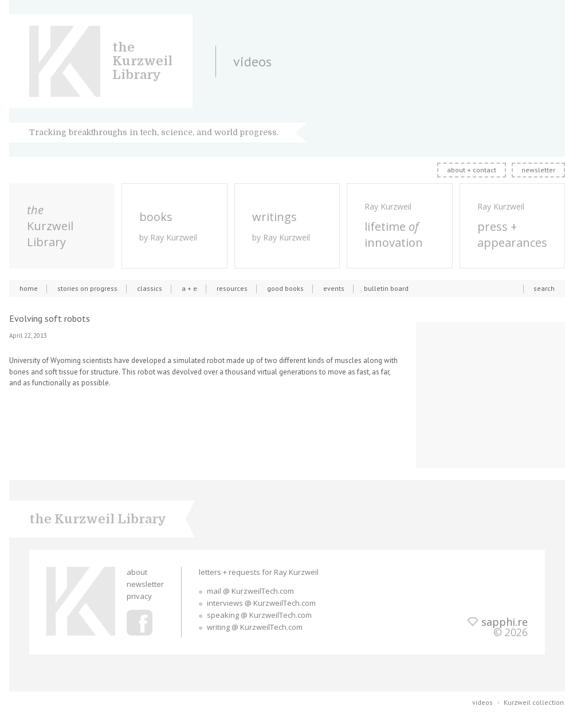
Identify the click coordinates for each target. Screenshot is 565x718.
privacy (139, 596)
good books (285, 288)
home (28, 288)
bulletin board (386, 288)
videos (482, 702)
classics (149, 288)
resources (232, 288)
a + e (189, 288)
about (137, 572)
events (333, 288)
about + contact (471, 169)
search (544, 288)
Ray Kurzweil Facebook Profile (139, 623)
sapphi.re (504, 622)
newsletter (538, 169)
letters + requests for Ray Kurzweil (259, 572)
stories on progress (87, 288)
